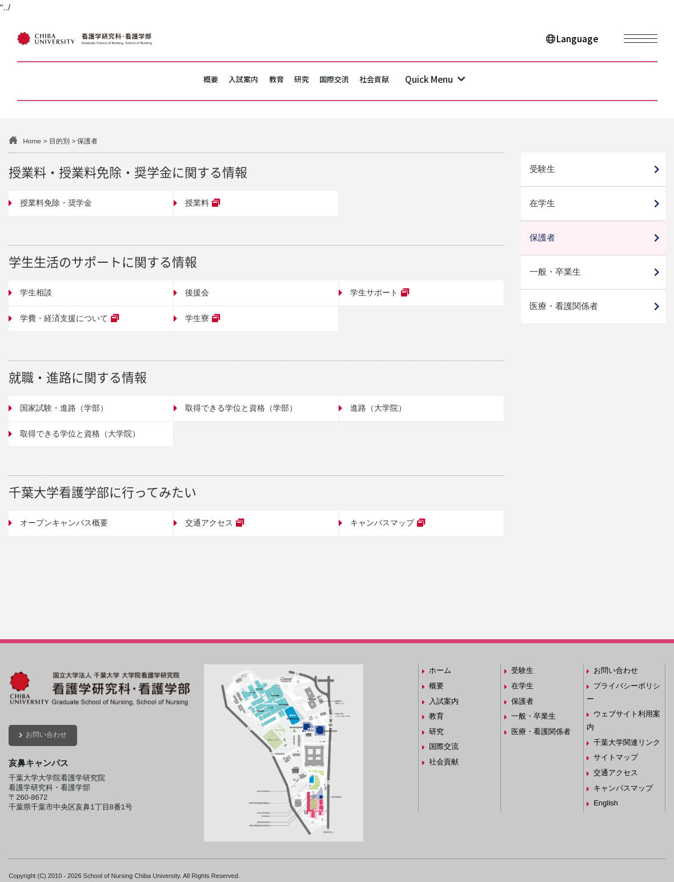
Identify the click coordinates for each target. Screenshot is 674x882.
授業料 (197, 202)
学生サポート (374, 292)
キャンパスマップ (382, 522)
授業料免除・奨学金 (56, 202)
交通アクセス (209, 522)
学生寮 (197, 318)
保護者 (542, 237)
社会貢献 (418, 81)
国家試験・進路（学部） (64, 407)
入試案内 (215, 81)
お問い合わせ (46, 735)
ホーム (440, 670)
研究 (307, 81)
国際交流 (357, 81)
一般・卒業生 (555, 271)
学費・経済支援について (64, 318)
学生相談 (36, 292)
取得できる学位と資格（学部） (241, 407)
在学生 (542, 203)
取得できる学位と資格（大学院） (80, 433)
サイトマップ (615, 757)
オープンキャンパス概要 (64, 522)
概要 (164, 81)
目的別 (59, 141)
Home (32, 141)
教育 (266, 81)
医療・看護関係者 (563, 306)
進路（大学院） (378, 407)
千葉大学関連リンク (626, 742)
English (605, 803)
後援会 (197, 292)
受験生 (542, 169)
